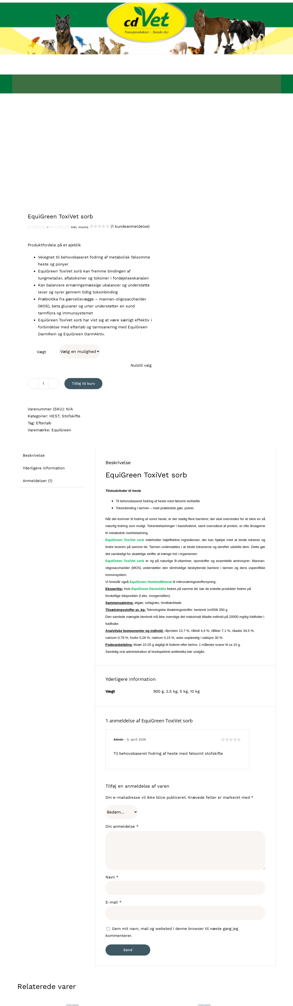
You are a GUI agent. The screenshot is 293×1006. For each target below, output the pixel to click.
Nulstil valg (141, 365)
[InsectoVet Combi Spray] (204, 1002)
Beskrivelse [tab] (34, 455)
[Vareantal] (43, 383)
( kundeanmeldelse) (130, 226)
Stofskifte (71, 416)
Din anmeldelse (122, 826)
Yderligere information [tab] (44, 468)
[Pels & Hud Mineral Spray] (72, 1002)
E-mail (114, 902)
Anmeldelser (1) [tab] (37, 480)
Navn (112, 877)
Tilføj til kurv (83, 383)
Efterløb (43, 423)
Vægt (41, 352)
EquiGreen (61, 430)
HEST (54, 416)
